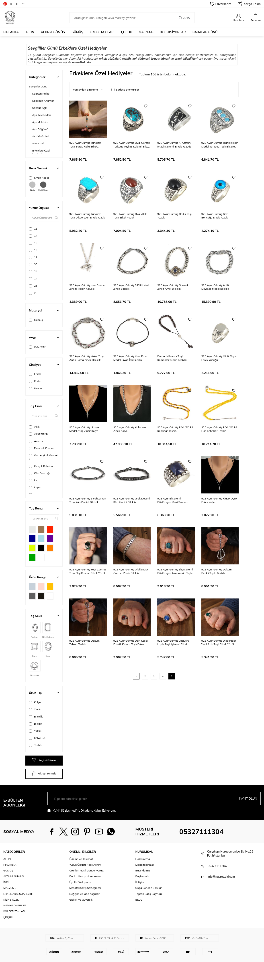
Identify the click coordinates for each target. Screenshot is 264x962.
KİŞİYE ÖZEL (11, 899)
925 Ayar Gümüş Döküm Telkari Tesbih (84, 642)
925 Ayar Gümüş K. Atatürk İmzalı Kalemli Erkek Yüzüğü (174, 144)
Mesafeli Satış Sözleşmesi (85, 887)
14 (33, 278)
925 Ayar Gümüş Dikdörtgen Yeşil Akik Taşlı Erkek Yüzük (219, 642)
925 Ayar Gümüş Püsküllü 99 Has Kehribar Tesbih (219, 429)
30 (33, 264)
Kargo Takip (249, 4)
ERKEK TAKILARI (102, 32)
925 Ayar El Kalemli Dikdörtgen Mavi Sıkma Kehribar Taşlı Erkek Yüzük (173, 500)
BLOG (139, 899)
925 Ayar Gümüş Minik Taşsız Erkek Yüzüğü (219, 357)
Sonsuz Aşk (39, 107)
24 (33, 271)
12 (33, 257)
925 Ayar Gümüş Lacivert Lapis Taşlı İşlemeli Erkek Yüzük (173, 642)
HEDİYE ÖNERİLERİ (15, 905)
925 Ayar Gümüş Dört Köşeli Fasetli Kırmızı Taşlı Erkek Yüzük (130, 642)
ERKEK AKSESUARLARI (18, 893)
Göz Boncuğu (40, 473)
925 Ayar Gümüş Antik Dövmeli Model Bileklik (215, 286)
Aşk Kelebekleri (41, 115)
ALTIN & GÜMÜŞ (53, 32)
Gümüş (32, 186)
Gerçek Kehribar (41, 466)
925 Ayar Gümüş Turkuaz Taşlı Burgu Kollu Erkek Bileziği (85, 144)
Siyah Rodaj (39, 178)
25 (33, 293)
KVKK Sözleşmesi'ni (66, 810)
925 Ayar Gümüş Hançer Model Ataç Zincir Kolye (84, 429)
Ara (184, 18)
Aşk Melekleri (40, 122)
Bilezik (35, 724)
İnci (33, 480)
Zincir (35, 709)
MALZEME (146, 32)
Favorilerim (220, 4)
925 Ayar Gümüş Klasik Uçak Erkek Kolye (219, 500)
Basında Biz (142, 870)
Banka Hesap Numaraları (84, 876)
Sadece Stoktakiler (125, 89)
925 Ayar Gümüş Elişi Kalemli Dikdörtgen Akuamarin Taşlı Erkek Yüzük (175, 571)
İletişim (139, 882)
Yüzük (35, 731)
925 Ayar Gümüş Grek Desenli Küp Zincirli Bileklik (131, 500)
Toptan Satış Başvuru (148, 893)
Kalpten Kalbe (40, 93)
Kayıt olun (248, 798)
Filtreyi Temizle (44, 774)
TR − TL (13, 4)
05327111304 (201, 831)
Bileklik (36, 716)
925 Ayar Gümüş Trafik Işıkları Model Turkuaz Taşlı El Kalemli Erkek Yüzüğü (219, 144)
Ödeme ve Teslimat (81, 859)
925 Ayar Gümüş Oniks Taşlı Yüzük (174, 215)
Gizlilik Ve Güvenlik (80, 899)
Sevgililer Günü (38, 86)
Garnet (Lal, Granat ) (43, 457)
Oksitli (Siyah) (43, 186)
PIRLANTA (11, 32)
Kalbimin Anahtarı (43, 100)
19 (33, 250)
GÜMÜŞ (77, 32)
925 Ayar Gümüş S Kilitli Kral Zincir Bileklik (131, 286)
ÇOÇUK (8, 917)
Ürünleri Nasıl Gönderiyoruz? (86, 870)
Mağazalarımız (144, 864)
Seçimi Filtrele (44, 760)
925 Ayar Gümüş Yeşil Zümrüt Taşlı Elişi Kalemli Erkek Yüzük (87, 571)
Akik (34, 426)
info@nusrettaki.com (221, 876)
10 (33, 243)
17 (33, 236)
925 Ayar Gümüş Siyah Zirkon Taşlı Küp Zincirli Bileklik (87, 500)
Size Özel (38, 143)
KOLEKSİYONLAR (173, 32)
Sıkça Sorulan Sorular (148, 887)
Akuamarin (38, 434)
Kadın (35, 381)
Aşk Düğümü (40, 129)
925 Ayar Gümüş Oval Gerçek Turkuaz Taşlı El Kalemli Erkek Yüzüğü (131, 144)
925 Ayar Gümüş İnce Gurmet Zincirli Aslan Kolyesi (87, 286)
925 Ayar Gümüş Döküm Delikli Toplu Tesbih (216, 571)
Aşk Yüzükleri (40, 136)
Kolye (35, 702)
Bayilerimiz (142, 876)
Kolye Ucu (37, 738)
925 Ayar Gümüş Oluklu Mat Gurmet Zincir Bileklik (130, 571)
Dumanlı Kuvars (41, 448)
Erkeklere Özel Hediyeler (41, 152)
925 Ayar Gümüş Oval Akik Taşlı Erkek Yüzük (130, 215)
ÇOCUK (126, 32)
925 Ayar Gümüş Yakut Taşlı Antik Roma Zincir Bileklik (86, 357)
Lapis (35, 487)
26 (33, 285)
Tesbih (35, 745)
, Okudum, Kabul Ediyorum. (81, 810)
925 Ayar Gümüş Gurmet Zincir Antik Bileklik (172, 286)
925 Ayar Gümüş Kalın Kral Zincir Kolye (130, 429)
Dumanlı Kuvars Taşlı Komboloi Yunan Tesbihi (171, 357)
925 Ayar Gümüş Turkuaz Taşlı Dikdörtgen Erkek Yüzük (87, 215)
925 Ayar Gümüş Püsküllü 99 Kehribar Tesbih (175, 429)
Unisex (36, 388)
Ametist (36, 441)
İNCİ (5, 882)
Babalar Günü (205, 32)
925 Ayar (37, 347)
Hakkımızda (142, 859)
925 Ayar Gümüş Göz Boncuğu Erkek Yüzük (214, 215)
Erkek (35, 374)
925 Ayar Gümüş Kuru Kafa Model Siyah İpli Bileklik (130, 357)
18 (33, 228)
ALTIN (29, 32)
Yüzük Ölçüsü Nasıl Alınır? (85, 864)
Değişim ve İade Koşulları (84, 893)
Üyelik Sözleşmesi (80, 882)
